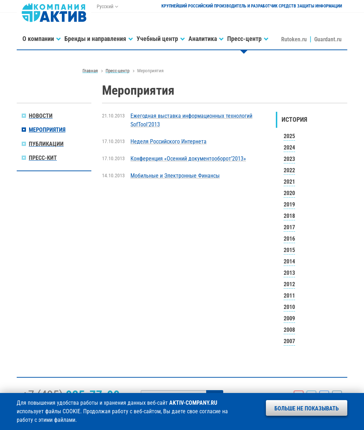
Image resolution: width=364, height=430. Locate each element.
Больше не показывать (306, 408)
